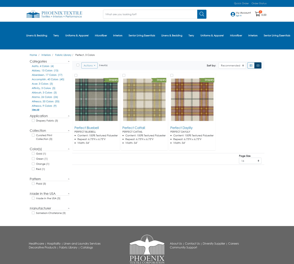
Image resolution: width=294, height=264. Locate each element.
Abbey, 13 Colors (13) (45, 69)
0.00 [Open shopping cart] (263, 14)
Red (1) (40, 168)
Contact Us (192, 243)
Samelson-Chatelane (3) (51, 212)
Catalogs (86, 246)
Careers (233, 243)
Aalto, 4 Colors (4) (43, 65)
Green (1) (42, 157)
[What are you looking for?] (150, 14)
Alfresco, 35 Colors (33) (45, 100)
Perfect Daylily (181, 127)
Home (33, 54)
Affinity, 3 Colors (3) (43, 87)
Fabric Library (63, 54)
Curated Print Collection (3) (44, 136)
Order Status (259, 3)
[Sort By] (232, 65)
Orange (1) (42, 163)
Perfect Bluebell (86, 127)
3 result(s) (103, 64)
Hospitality (54, 243)
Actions (88, 64)
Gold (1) (41, 152)
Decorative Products (42, 246)
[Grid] (257, 65)
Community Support (183, 246)
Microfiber (101, 35)
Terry (56, 35)
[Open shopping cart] (258, 14)
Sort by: (211, 64)
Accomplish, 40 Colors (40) (48, 78)
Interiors (117, 35)
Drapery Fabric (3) (47, 119)
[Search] (201, 14)
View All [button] (35, 109)
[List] (251, 65)
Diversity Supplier (214, 243)
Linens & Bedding (36, 35)
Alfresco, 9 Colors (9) (44, 104)
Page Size (244, 155)
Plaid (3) (41, 182)
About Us (176, 243)
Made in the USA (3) (48, 197)
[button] (243, 14)
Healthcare (36, 243)
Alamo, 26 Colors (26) (45, 96)
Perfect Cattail (133, 127)
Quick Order (241, 3)
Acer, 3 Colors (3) (42, 82)
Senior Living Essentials (142, 35)
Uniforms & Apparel (76, 35)
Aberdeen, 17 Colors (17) (47, 74)
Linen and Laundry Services (82, 243)
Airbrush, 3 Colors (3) (44, 91)
